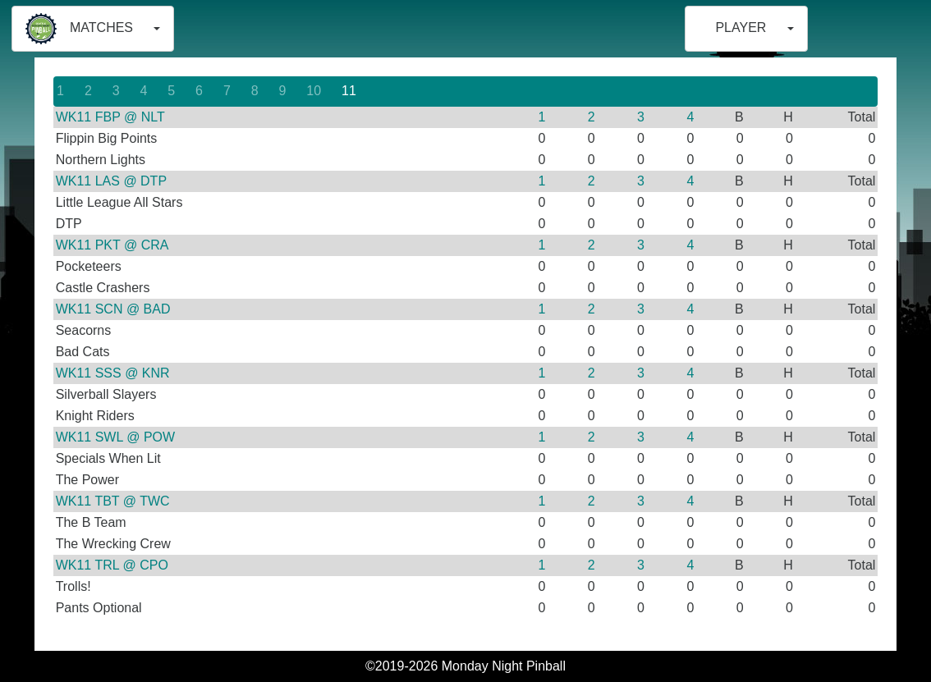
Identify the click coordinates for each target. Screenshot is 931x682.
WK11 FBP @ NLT (110, 117)
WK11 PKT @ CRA (112, 245)
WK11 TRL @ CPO (112, 565)
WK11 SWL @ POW (115, 437)
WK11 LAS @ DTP (111, 181)
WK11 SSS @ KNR (113, 373)
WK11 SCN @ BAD (113, 309)
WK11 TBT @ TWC (113, 501)
